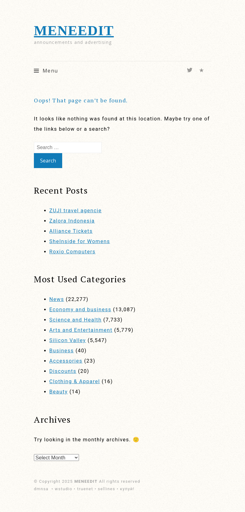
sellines (106, 488)
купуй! (127, 488)
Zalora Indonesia (72, 221)
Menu (50, 70)
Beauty (58, 392)
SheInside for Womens (79, 241)
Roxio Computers (72, 252)
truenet (85, 488)
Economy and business (80, 309)
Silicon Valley (67, 340)
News (56, 299)
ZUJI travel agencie (75, 211)
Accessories (66, 361)
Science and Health (75, 320)
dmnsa (42, 488)
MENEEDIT (74, 30)
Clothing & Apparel (74, 381)
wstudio (63, 488)
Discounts (62, 371)
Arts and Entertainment (81, 330)
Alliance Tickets (71, 231)
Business (61, 351)
